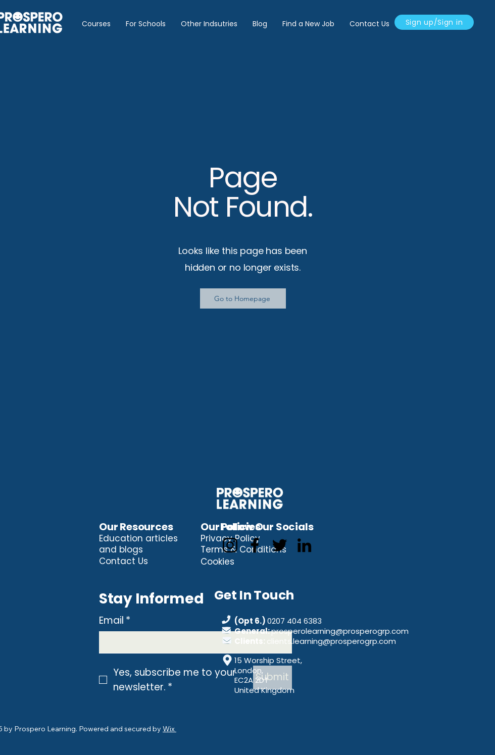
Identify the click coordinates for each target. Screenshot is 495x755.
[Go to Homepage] (243, 298)
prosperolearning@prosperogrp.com (340, 631)
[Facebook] (255, 545)
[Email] (192, 642)
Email (114, 621)
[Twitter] (279, 545)
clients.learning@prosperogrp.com (331, 641)
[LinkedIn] (304, 545)
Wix (169, 728)
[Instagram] (230, 545)
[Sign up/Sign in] (434, 22)
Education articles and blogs (138, 544)
